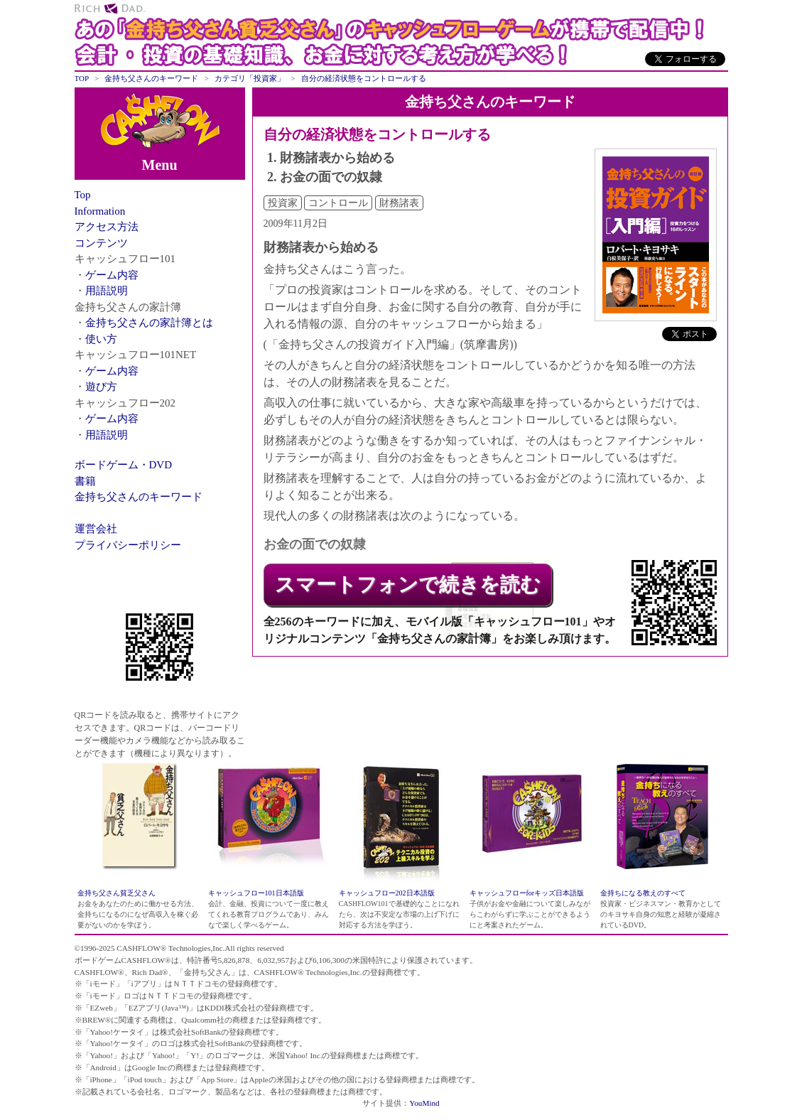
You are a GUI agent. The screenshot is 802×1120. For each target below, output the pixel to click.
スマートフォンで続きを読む (408, 585)
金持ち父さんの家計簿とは (149, 322)
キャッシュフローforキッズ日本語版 (527, 893)
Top (83, 194)
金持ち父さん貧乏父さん (116, 893)
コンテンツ (101, 243)
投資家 (283, 203)
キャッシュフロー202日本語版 (387, 893)
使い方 (101, 339)
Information (100, 211)
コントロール (338, 203)
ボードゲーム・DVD (124, 464)
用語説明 (106, 290)
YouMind (424, 1103)
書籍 (85, 481)
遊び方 (101, 386)
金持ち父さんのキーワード (138, 496)
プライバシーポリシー (128, 545)
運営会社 (96, 528)
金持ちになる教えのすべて (643, 893)
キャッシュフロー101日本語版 (256, 893)
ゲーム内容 (112, 275)
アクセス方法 (107, 226)
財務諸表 (399, 203)
